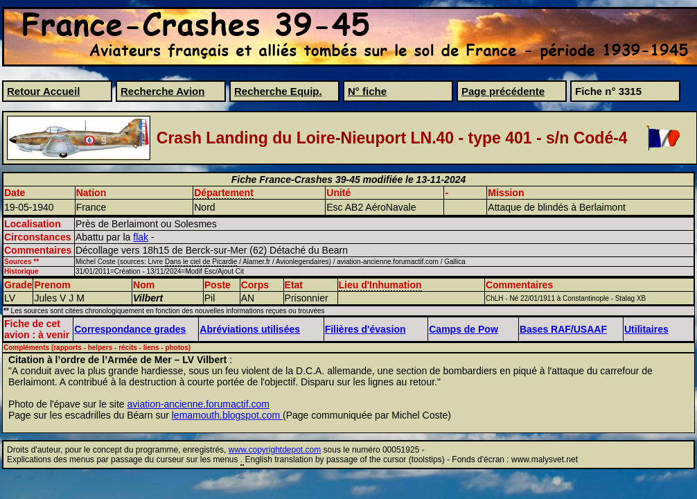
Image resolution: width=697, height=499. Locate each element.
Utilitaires (646, 329)
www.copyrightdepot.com (275, 450)
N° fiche (367, 91)
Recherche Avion (162, 91)
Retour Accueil (43, 91)
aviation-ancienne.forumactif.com (198, 404)
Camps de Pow (463, 329)
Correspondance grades (130, 329)
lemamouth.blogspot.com (227, 415)
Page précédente (503, 91)
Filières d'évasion (365, 329)
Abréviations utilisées (250, 329)
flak (140, 237)
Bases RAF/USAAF (563, 329)
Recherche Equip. (278, 91)
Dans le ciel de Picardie (201, 261)
